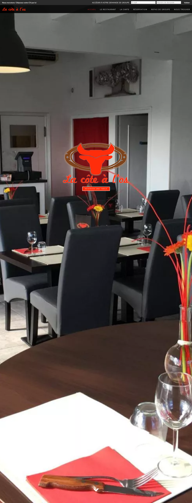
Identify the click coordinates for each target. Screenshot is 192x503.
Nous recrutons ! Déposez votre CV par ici (19, 2)
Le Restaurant (108, 9)
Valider (187, 2)
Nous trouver (182, 9)
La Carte (124, 9)
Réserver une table (96, 189)
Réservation (140, 9)
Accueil (92, 9)
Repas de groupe (160, 9)
